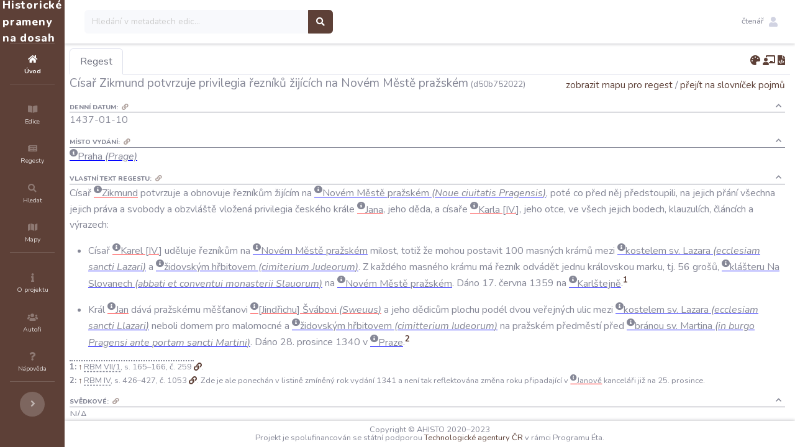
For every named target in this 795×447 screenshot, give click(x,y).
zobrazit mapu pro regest (619, 102)
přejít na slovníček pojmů (732, 102)
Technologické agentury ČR (510, 437)
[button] (759, 21)
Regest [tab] (171, 61)
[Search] (271, 22)
